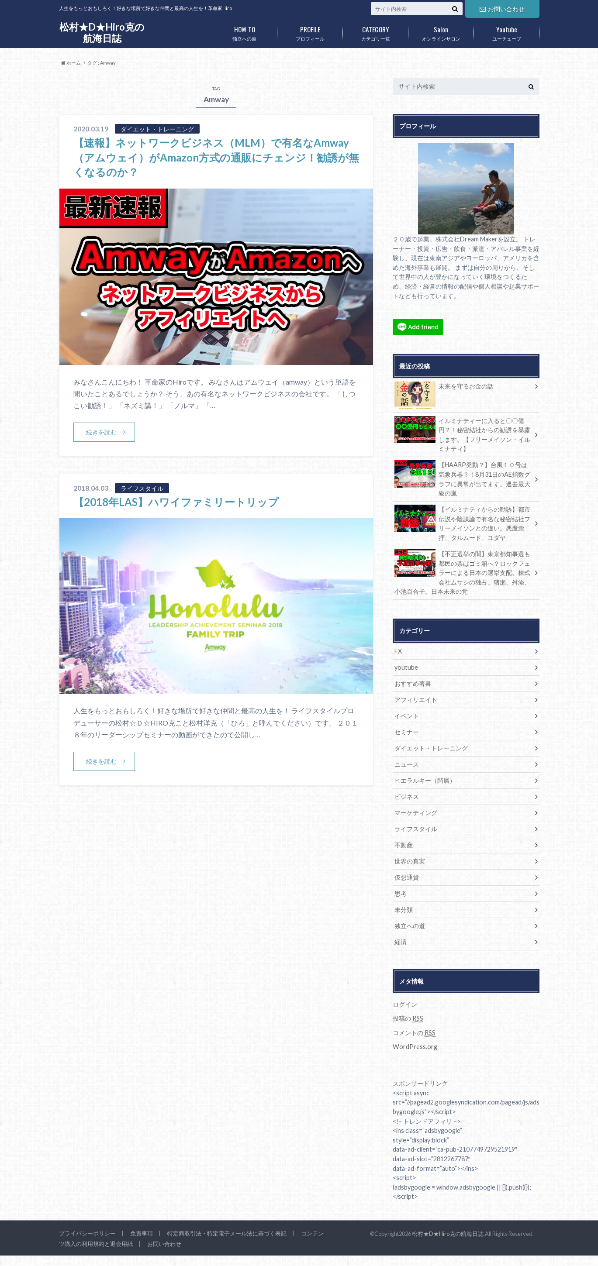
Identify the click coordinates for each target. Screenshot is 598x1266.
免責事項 (141, 1233)
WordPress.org (415, 1046)
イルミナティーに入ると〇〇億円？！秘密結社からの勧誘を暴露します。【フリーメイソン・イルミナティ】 (462, 434)
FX (398, 651)
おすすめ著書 (412, 683)
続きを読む (101, 432)
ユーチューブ (506, 32)
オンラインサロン (441, 32)
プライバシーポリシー (87, 1233)
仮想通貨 (406, 877)
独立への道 (244, 32)
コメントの (414, 1033)
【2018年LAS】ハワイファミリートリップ (176, 501)
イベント (406, 715)
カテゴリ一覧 (375, 32)
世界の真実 (409, 861)
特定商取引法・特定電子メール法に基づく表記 (227, 1233)
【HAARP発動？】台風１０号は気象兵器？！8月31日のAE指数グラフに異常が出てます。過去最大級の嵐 (462, 478)
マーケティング (415, 812)
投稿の (408, 1018)
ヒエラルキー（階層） (425, 780)
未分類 (403, 909)
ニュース (406, 764)
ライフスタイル (415, 829)
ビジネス (406, 796)
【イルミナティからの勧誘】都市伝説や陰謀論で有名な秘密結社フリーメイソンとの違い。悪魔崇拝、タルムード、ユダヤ (462, 523)
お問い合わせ (502, 9)
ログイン (405, 1004)
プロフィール (310, 32)
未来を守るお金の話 (444, 388)
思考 (400, 893)
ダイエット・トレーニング (431, 748)
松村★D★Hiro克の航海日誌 (102, 32)
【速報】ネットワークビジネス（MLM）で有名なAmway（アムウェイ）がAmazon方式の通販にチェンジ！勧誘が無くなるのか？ (216, 157)
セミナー (406, 732)
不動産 (403, 845)
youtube (406, 667)
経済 (400, 942)
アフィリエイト (415, 699)
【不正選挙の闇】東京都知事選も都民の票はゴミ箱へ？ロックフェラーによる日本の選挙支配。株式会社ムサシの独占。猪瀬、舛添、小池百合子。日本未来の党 (462, 572)
